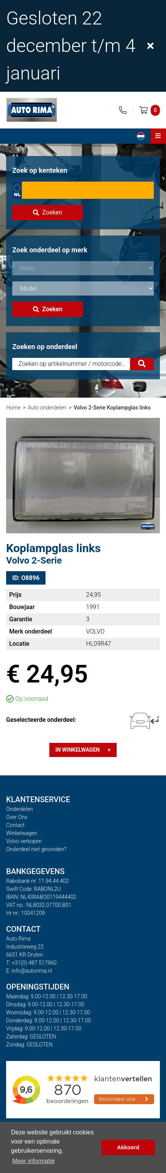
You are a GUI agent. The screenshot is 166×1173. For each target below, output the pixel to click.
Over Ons (17, 817)
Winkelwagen (21, 833)
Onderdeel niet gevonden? (36, 849)
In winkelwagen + (83, 750)
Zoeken (47, 212)
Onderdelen (19, 809)
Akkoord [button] (128, 1147)
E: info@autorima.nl (29, 971)
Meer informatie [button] (33, 1161)
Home (13, 408)
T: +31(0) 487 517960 (31, 963)
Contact (15, 825)
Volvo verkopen (24, 841)
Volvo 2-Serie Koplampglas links (112, 408)
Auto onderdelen (47, 408)
